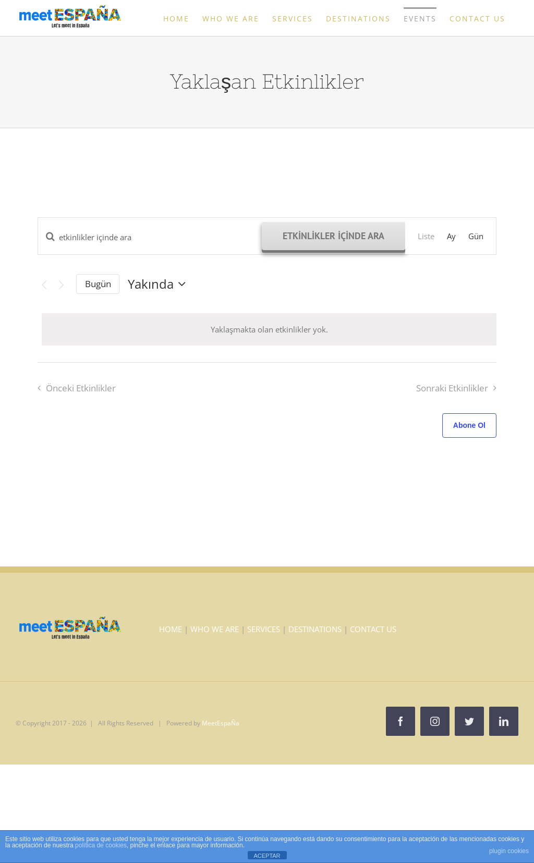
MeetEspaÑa (220, 723)
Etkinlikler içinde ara (333, 236)
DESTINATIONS (315, 629)
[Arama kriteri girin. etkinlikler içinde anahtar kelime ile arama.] (150, 237)
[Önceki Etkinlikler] (44, 285)
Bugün (98, 284)
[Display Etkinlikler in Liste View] (426, 236)
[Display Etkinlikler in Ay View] (451, 236)
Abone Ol (469, 425)
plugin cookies (509, 851)
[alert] (269, 329)
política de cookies (101, 845)
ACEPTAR (266, 856)
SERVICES (263, 629)
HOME (170, 629)
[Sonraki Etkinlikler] (61, 285)
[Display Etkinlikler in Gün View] (475, 236)
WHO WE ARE (214, 629)
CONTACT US (373, 629)
